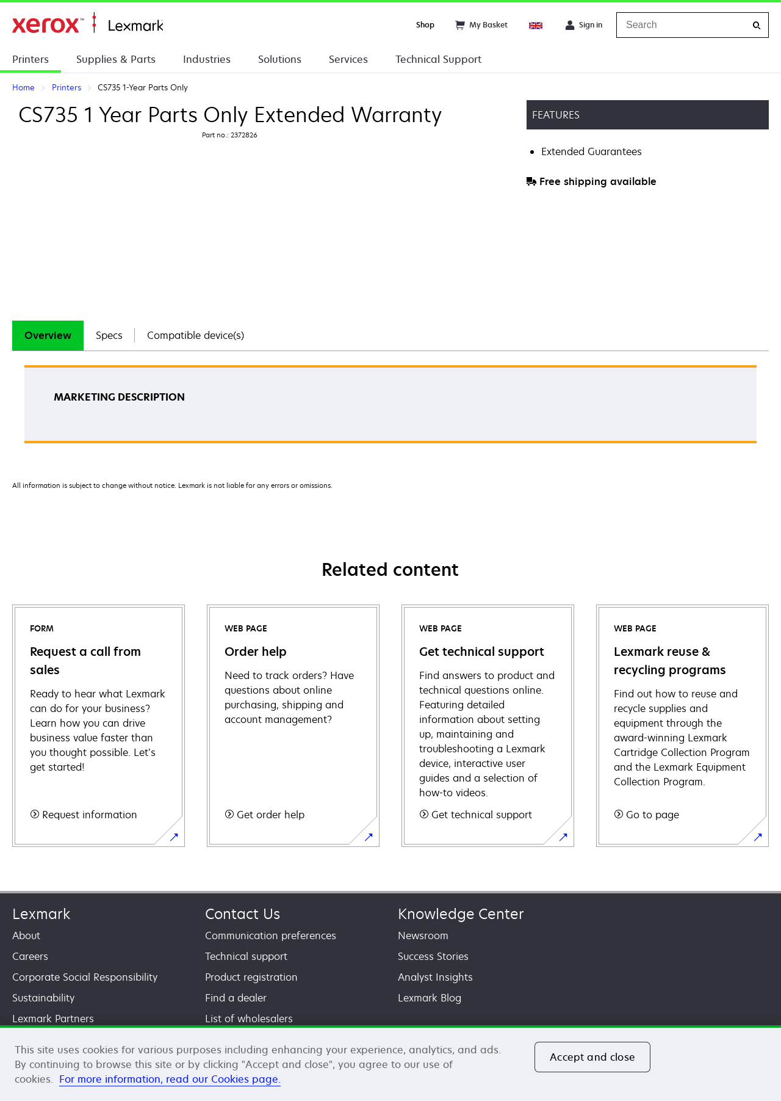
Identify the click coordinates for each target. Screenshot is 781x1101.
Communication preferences (270, 935)
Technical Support (438, 59)
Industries (207, 59)
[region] (390, 1063)
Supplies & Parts (116, 59)
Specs (109, 335)
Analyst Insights (435, 977)
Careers (30, 956)
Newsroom (423, 935)
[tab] (48, 336)
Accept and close (592, 1057)
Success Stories (433, 956)
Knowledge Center (461, 913)
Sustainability (43, 998)
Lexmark (41, 913)
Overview (47, 335)
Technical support (246, 956)
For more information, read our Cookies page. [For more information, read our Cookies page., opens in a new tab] (170, 1079)
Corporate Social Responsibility (84, 977)
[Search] (756, 25)
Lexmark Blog (429, 998)
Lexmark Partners (53, 1018)
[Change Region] (536, 25)
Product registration (251, 977)
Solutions (279, 59)
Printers (30, 59)
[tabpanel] (390, 408)
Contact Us (242, 913)
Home (87, 23)
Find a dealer (236, 998)
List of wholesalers (249, 1018)
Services (348, 59)
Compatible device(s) (195, 335)
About (26, 935)
